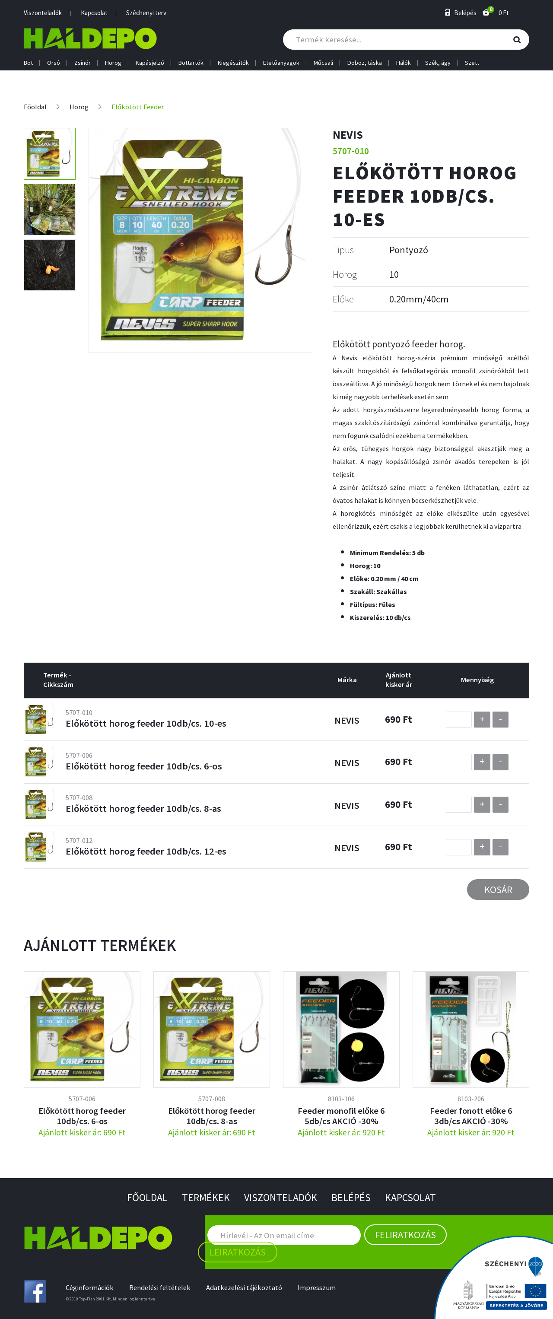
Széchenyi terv (146, 13)
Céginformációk (90, 1287)
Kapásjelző (150, 63)
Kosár (498, 890)
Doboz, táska (364, 63)
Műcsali (323, 63)
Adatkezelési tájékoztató (244, 1287)
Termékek (206, 1197)
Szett (472, 63)
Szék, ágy (438, 63)
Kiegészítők (233, 63)
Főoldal (35, 106)
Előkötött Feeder (137, 106)
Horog (113, 63)
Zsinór (82, 63)
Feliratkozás (405, 1235)
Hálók (403, 63)
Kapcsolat (94, 13)
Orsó (53, 63)
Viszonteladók (43, 13)
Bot (28, 63)
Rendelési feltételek (160, 1287)
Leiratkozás (238, 1252)
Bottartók (190, 63)
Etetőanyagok (281, 63)
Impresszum (317, 1287)
